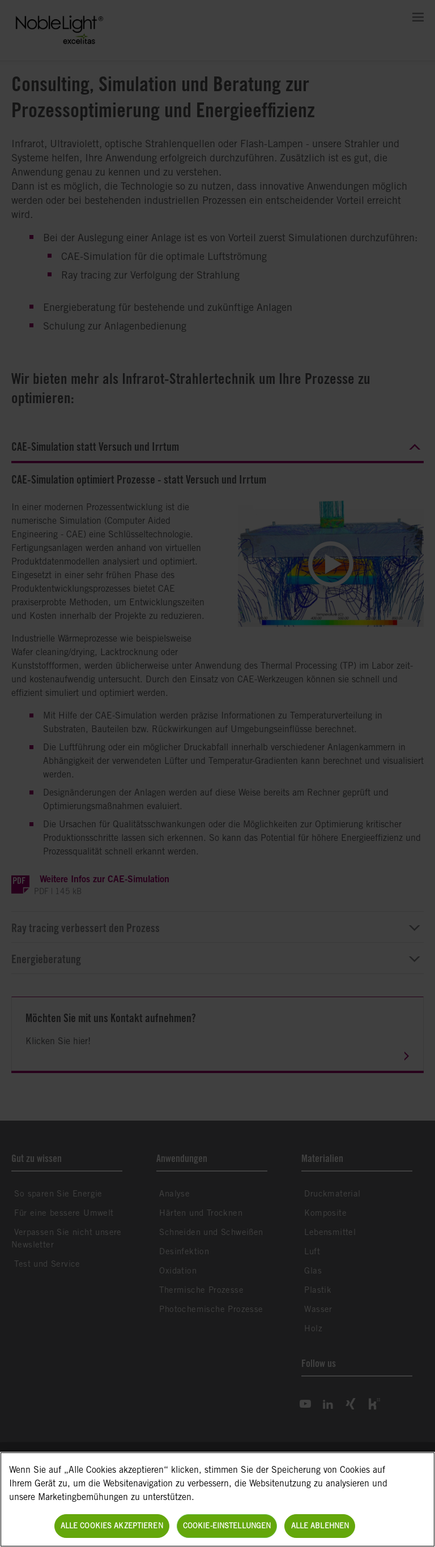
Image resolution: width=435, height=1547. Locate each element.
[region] (217, 1499)
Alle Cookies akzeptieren (112, 1526)
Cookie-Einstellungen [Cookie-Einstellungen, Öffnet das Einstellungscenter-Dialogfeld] (227, 1526)
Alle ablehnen (320, 1526)
